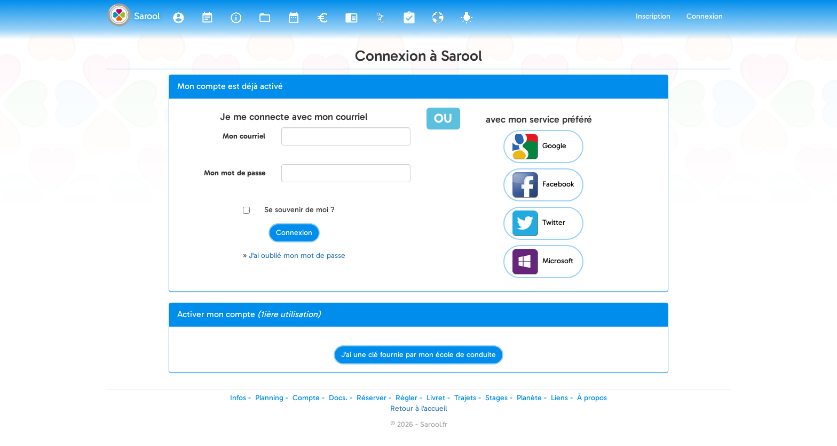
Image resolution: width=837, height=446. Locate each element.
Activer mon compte (249, 314)
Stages (496, 397)
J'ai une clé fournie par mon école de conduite (418, 354)
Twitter (538, 223)
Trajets (465, 397)
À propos (592, 397)
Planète (529, 397)
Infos (238, 397)
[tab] (418, 87)
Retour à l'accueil (418, 408)
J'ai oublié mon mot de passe (297, 255)
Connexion (704, 16)
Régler (406, 397)
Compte (306, 397)
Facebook (543, 185)
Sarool (147, 16)
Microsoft (542, 261)
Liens (559, 397)
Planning (269, 397)
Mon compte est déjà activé (230, 86)
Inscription (653, 16)
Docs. (338, 397)
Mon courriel (244, 136)
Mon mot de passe (234, 172)
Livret (436, 397)
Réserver (371, 397)
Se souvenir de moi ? (299, 209)
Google (539, 146)
